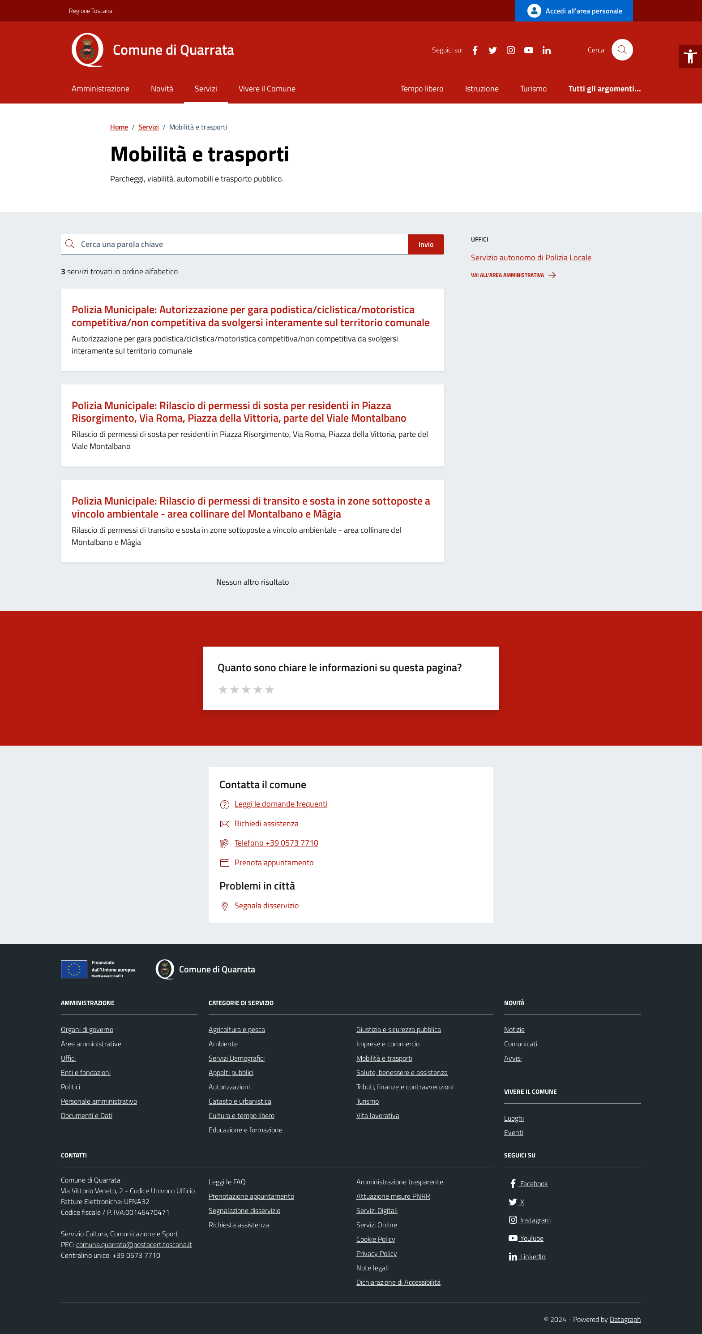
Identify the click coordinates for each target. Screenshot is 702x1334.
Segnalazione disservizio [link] (244, 1210)
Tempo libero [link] (422, 88)
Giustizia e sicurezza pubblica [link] (398, 1029)
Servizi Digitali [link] (377, 1210)
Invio (426, 244)
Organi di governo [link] (87, 1029)
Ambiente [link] (223, 1043)
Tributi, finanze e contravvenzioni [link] (405, 1086)
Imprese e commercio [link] (387, 1043)
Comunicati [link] (520, 1043)
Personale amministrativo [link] (99, 1101)
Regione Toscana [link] (90, 10)
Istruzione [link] (482, 88)
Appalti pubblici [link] (231, 1072)
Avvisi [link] (513, 1058)
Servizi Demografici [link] (237, 1058)
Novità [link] (162, 88)
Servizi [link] (206, 88)
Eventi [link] (513, 1132)
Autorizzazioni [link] (229, 1086)
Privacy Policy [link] (376, 1253)
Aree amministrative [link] (91, 1043)
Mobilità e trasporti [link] (384, 1058)
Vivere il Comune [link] (267, 88)
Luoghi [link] (514, 1118)
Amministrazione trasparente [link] (399, 1181)
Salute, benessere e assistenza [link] (402, 1072)
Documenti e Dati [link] (86, 1115)
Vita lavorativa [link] (377, 1115)
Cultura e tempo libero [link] (241, 1115)
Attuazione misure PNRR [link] (393, 1196)
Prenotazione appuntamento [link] (251, 1196)
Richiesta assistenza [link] (239, 1224)
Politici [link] (70, 1086)
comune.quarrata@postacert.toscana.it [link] (134, 1244)
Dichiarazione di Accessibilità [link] (398, 1282)
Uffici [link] (68, 1058)
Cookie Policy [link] (375, 1239)
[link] (690, 56)
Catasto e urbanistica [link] (240, 1101)
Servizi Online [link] (376, 1224)
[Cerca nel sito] (622, 49)
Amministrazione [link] (100, 88)
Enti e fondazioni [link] (86, 1072)
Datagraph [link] (625, 1319)
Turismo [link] (533, 88)
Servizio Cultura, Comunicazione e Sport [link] (119, 1233)
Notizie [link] (514, 1029)
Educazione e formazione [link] (246, 1129)
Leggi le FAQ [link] (227, 1181)
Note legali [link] (372, 1267)
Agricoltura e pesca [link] (237, 1029)
